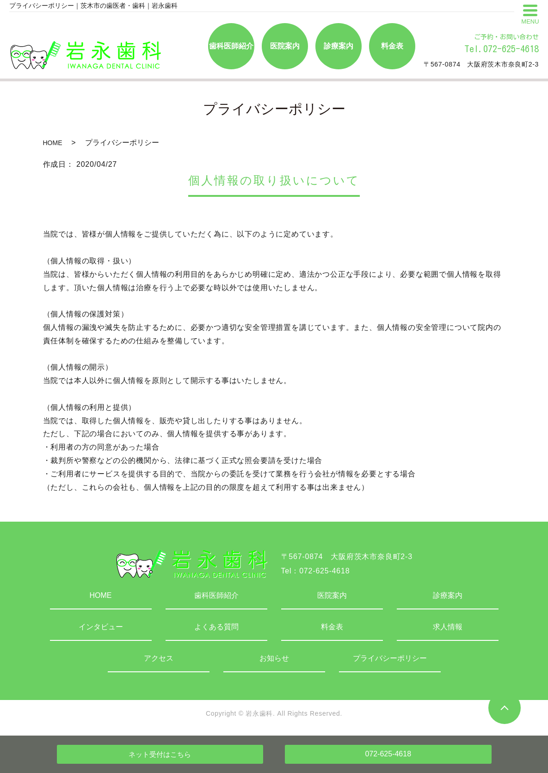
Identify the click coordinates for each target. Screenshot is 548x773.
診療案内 (447, 595)
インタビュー (101, 627)
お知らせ (274, 658)
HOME (52, 142)
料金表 (332, 627)
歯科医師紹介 (216, 595)
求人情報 (447, 627)
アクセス (158, 658)
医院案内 (332, 595)
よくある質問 (216, 627)
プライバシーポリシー (390, 658)
